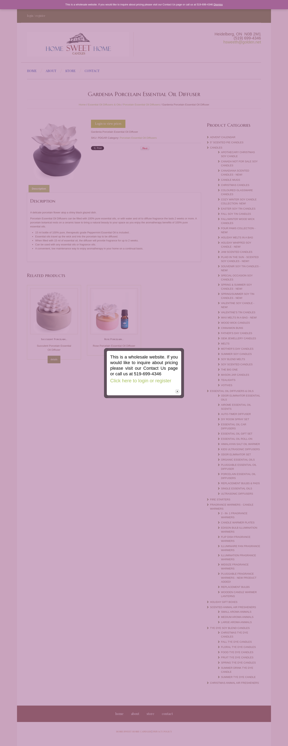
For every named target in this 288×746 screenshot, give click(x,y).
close (177, 381)
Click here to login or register (140, 370)
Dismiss (218, 4)
